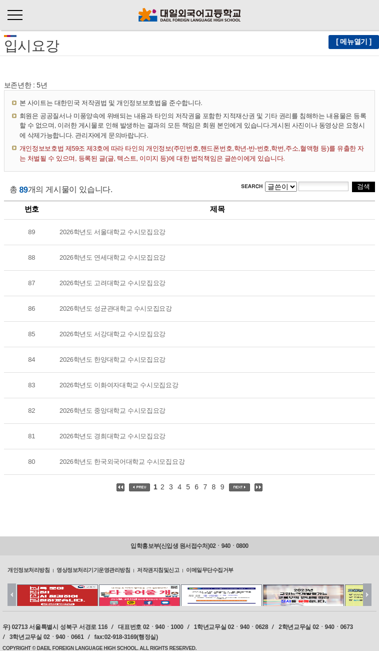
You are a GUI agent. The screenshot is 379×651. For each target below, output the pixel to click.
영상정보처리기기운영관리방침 (93, 569)
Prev (12, 594)
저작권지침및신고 (158, 569)
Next (367, 594)
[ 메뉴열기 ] (354, 42)
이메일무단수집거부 (210, 569)
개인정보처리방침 (29, 569)
